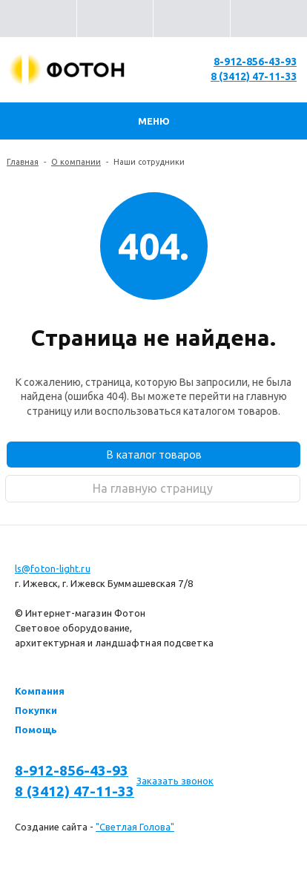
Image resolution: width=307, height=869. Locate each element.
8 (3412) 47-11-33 (254, 76)
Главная (23, 161)
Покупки (36, 710)
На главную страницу (153, 488)
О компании (76, 161)
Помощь (36, 729)
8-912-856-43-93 (255, 62)
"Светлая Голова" (135, 827)
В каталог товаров (154, 454)
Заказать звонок (175, 780)
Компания (40, 691)
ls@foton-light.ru (52, 568)
